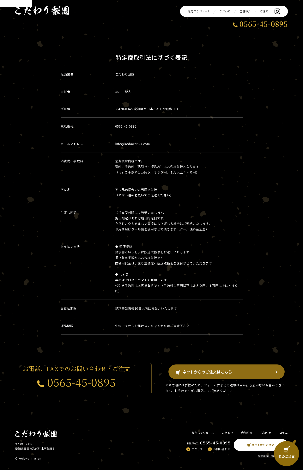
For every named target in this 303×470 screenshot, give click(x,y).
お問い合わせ (221, 449)
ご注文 (264, 11)
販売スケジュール (199, 11)
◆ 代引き (122, 274)
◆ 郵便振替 (123, 246)
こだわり (225, 11)
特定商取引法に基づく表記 (273, 456)
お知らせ (266, 433)
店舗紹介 (245, 11)
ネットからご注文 (260, 445)
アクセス (197, 449)
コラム (283, 433)
